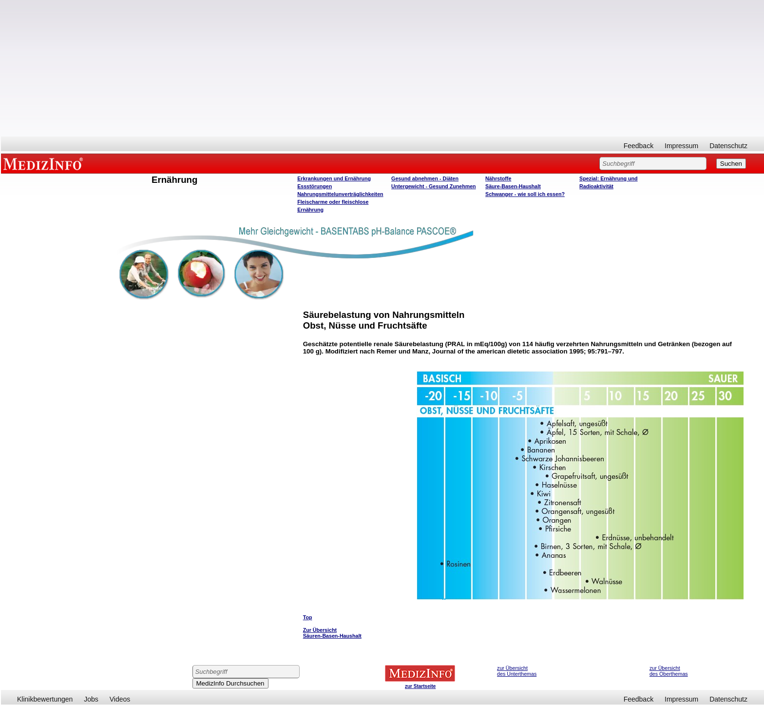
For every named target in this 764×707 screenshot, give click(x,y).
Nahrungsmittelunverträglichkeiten (340, 194)
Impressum (681, 146)
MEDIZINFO (45, 163)
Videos (120, 699)
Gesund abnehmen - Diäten (424, 178)
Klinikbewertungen (45, 699)
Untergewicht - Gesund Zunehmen (433, 186)
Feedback (638, 146)
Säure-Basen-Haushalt (513, 186)
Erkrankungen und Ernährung (334, 178)
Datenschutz (728, 146)
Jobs (91, 699)
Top (307, 617)
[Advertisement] (382, 68)
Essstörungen (314, 186)
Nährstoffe (498, 178)
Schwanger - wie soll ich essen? (525, 194)
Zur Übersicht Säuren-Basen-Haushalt (332, 633)
